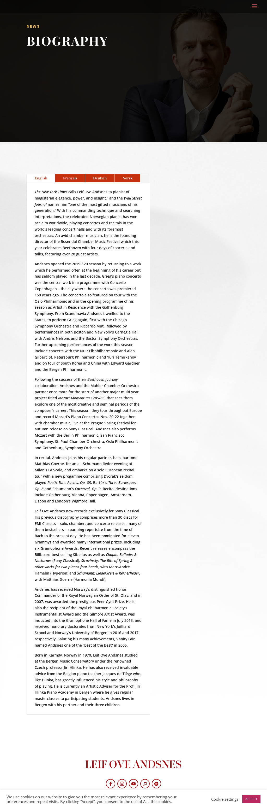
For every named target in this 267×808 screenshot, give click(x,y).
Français (70, 177)
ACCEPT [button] (251, 799)
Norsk (127, 177)
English (41, 177)
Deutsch (100, 177)
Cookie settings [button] (224, 799)
